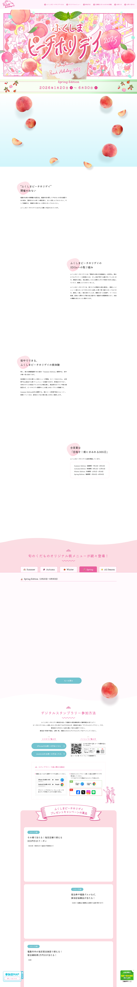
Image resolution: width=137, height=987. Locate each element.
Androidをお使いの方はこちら (49, 566)
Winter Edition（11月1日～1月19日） (46, 936)
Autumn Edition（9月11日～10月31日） (47, 933)
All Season (38, 942)
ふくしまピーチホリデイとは (55, 5)
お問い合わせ (130, 5)
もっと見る (68, 493)
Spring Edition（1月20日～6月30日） (47, 939)
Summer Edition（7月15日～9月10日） (47, 929)
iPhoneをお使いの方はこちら (49, 559)
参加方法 (88, 5)
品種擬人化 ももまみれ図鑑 (103, 5)
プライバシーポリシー (98, 931)
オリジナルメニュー (74, 5)
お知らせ (119, 5)
